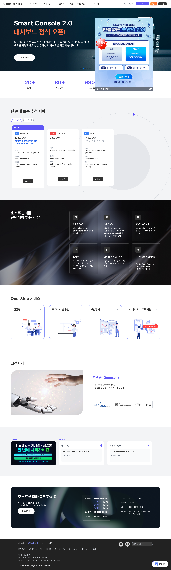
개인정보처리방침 (32, 543)
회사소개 (21, 543)
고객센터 (162, 4)
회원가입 (131, 4)
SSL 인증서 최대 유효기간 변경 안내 (76, 452)
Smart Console (142, 4)
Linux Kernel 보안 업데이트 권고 (123, 452)
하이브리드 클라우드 (48, 5)
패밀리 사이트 (142, 544)
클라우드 (62, 5)
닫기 (150, 89)
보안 (71, 5)
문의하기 (26, 511)
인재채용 (49, 543)
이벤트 (154, 4)
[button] (80, 68)
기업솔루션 (80, 5)
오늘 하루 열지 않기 (102, 89)
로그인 (124, 4)
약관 (42, 543)
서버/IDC (33, 5)
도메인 (96, 5)
